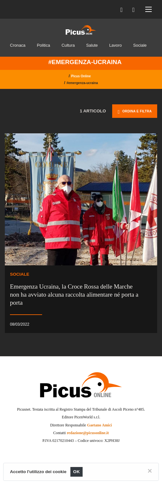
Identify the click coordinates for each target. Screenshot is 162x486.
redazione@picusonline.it (88, 433)
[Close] (149, 471)
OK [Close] (76, 471)
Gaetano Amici (99, 425)
